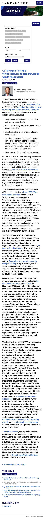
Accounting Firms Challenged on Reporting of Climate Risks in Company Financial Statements (22, 491)
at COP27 (27, 284)
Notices (33, 516)
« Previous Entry (8, 464)
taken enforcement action (27, 422)
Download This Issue (9, 474)
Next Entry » (21, 464)
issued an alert (33, 105)
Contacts (40, 516)
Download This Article (10, 83)
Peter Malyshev (24, 89)
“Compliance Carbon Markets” (24, 455)
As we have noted (10, 432)
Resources (7, 506)
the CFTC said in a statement (25, 170)
